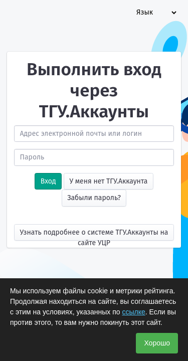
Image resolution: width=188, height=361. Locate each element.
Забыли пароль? (94, 198)
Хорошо (157, 343)
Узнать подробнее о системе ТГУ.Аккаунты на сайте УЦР (94, 234)
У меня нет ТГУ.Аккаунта (108, 181)
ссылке (133, 312)
